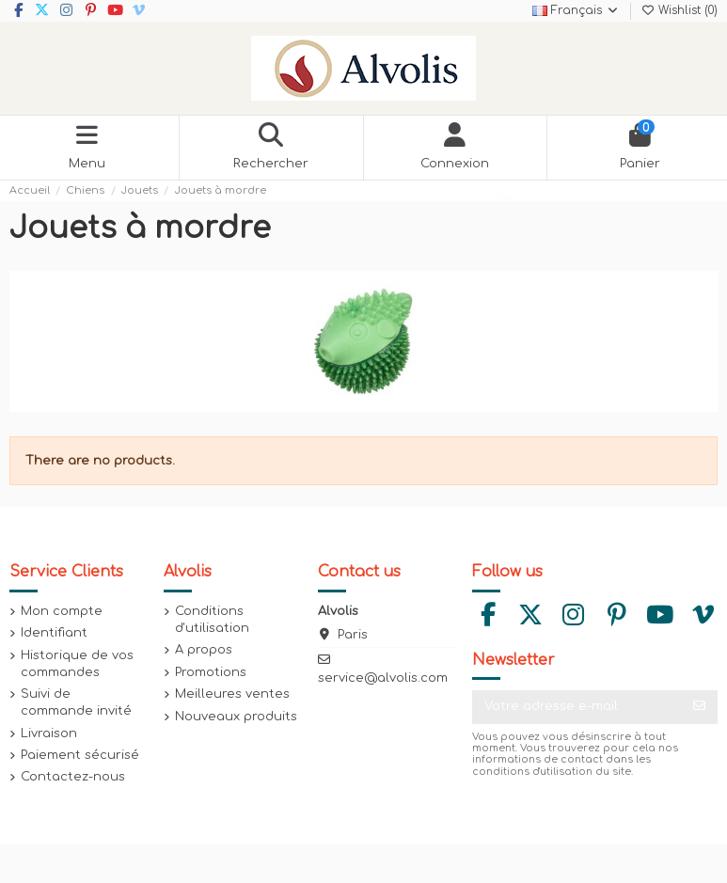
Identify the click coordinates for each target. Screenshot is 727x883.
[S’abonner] (699, 706)
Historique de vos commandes (77, 664)
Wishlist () (679, 10)
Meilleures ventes (232, 694)
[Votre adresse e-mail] (577, 706)
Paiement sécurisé (80, 755)
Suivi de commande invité (76, 702)
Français (576, 10)
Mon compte (62, 611)
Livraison (49, 733)
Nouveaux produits (236, 716)
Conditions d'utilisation (212, 620)
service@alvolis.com (383, 678)
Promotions (210, 672)
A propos (203, 649)
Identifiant (54, 632)
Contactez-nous (73, 776)
